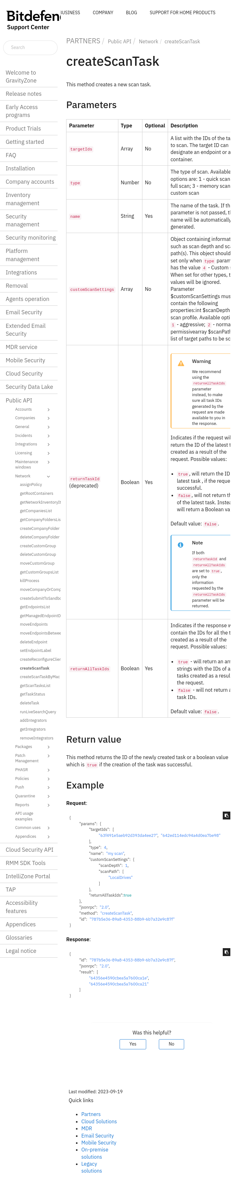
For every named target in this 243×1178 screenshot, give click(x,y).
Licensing (33, 453)
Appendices (33, 836)
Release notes (24, 93)
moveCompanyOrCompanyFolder (38, 589)
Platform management (23, 254)
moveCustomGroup (37, 563)
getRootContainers (36, 493)
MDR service (21, 347)
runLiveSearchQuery (38, 711)
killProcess (29, 580)
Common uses (33, 828)
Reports (33, 805)
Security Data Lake (29, 386)
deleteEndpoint (33, 641)
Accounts (33, 409)
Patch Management (33, 758)
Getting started (25, 141)
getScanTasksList (35, 685)
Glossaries (19, 937)
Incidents (33, 436)
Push (33, 787)
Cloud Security (24, 373)
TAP (11, 889)
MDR (86, 1128)
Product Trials (23, 128)
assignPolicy (31, 484)
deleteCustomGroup (38, 554)
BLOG (131, 12)
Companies (33, 418)
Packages (33, 747)
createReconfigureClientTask (38, 659)
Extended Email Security (26, 329)
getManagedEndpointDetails (38, 615)
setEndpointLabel (35, 650)
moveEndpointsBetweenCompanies (38, 632)
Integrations (21, 272)
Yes (132, 1044)
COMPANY (103, 12)
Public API (19, 400)
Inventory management (23, 198)
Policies (33, 779)
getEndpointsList (35, 606)
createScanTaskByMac (38, 676)
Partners (91, 1114)
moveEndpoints (34, 624)
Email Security (24, 312)
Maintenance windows (33, 464)
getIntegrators (33, 729)
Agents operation (27, 299)
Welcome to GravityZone (21, 76)
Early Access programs (22, 111)
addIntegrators (33, 720)
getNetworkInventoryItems (38, 502)
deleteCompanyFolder (38, 536)
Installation (20, 168)
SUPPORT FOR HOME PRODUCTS (182, 12)
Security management (23, 220)
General (33, 427)
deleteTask (29, 702)
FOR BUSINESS (65, 12)
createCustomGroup (38, 545)
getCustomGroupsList (38, 571)
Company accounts (30, 181)
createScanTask (34, 668)
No (171, 1044)
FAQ (11, 155)
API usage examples (24, 816)
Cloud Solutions (99, 1121)
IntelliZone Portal (28, 876)
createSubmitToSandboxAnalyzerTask (38, 598)
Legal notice (21, 950)
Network (33, 476)
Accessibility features (22, 906)
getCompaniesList (36, 510)
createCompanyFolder (38, 528)
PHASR (33, 770)
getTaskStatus (32, 693)
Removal (17, 285)
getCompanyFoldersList (38, 519)
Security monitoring (31, 237)
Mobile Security (25, 360)
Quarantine (33, 796)
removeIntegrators (36, 737)
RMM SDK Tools (26, 863)
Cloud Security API (29, 849)
